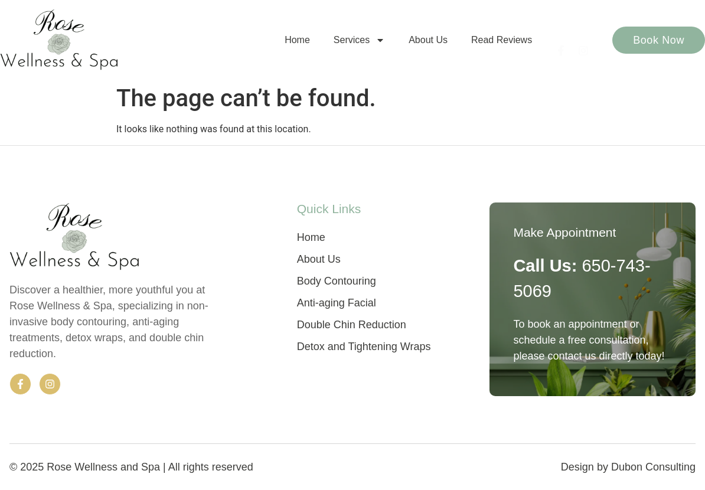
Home (297, 40)
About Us (428, 40)
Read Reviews (501, 40)
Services (359, 40)
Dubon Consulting (653, 467)
